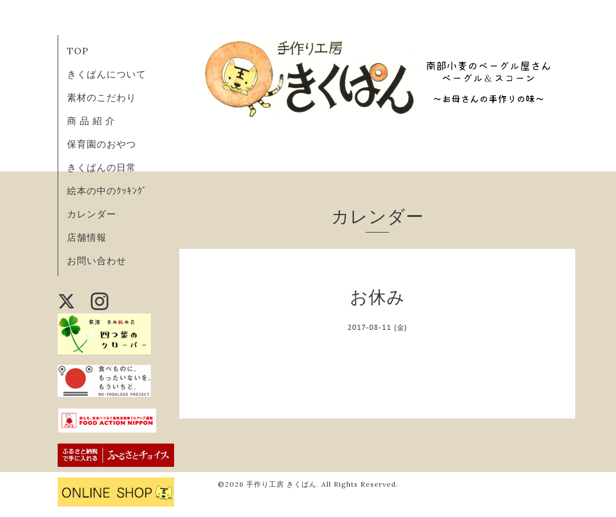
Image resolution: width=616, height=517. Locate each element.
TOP (77, 51)
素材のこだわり (101, 97)
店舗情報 (87, 237)
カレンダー (91, 214)
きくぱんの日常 (101, 167)
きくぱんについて (106, 74)
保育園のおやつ (101, 144)
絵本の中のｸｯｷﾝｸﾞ (107, 190)
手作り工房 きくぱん (281, 484)
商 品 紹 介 (91, 120)
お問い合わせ (96, 260)
